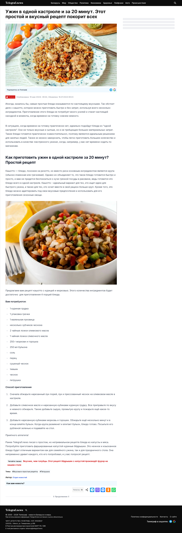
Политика (84, 3)
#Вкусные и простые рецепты (25, 471)
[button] (111, 89)
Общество (73, 3)
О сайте (173, 517)
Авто (127, 3)
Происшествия (139, 3)
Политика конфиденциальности (144, 517)
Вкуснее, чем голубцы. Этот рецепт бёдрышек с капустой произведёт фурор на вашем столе (58, 463)
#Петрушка (45, 471)
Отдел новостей (20, 477)
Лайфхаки (118, 3)
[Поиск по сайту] (175, 3)
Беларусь (55, 3)
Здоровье (107, 3)
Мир (64, 3)
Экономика (96, 3)
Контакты (164, 517)
